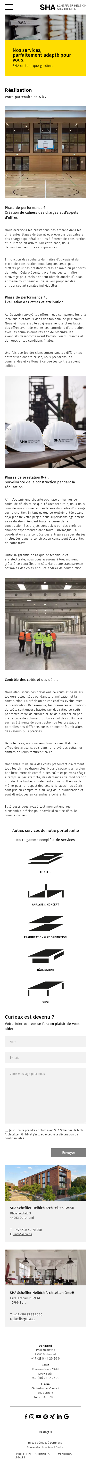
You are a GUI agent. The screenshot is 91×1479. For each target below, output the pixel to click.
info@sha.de (23, 1234)
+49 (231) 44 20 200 (28, 1230)
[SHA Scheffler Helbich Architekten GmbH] (63, 7)
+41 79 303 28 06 (45, 1397)
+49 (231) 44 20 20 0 (45, 1358)
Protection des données (32, 1454)
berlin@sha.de (24, 1319)
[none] (45, 1432)
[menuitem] (9, 7)
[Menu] (9, 7)
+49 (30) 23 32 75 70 (28, 1314)
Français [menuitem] (45, 1432)
